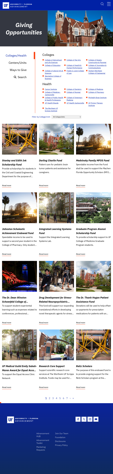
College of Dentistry (74, 89)
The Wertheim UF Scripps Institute (51, 109)
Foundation (60, 437)
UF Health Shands (51, 103)
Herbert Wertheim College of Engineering (96, 72)
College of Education (52, 65)
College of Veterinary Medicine (74, 99)
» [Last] (73, 398)
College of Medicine (95, 89)
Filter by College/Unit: (41, 117)
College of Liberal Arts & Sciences (54, 72)
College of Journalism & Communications (97, 66)
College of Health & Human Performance (74, 66)
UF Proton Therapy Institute (95, 104)
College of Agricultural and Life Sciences (53, 61)
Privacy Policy (61, 445)
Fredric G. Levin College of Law (75, 72)
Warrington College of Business (53, 77)
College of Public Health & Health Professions (54, 99)
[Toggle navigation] (108, 3)
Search (20, 77)
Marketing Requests (41, 448)
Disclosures (60, 441)
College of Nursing (73, 92)
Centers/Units (18, 63)
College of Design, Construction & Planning (97, 61)
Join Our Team (61, 433)
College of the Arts (74, 60)
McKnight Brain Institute (97, 98)
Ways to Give (18, 70)
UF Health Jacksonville (75, 103)
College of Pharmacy (96, 92)
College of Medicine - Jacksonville (53, 93)
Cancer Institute (51, 89)
